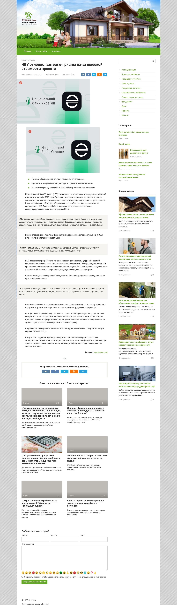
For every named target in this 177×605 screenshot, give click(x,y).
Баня (124, 106)
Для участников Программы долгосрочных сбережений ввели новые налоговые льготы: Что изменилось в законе (41, 459)
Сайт (82, 535)
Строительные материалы (134, 92)
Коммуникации (129, 70)
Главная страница (28, 60)
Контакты (56, 51)
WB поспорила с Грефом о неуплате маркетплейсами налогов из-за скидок (87, 458)
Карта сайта (41, 51)
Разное (125, 115)
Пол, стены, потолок (131, 88)
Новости (125, 111)
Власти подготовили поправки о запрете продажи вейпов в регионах (85, 503)
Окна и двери (128, 83)
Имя (24, 535)
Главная (27, 51)
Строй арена (124, 144)
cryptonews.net (101, 352)
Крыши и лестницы (131, 74)
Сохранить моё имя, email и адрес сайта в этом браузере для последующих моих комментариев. (65, 577)
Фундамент (127, 102)
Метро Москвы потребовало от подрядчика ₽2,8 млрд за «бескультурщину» (39, 503)
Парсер (56, 74)
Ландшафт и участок (131, 79)
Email (54, 535)
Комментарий (28, 544)
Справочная (123, 138)
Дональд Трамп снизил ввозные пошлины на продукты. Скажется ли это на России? (86, 411)
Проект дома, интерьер (132, 97)
